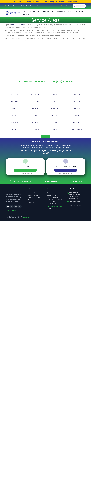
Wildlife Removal (60, 11)
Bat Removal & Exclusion (33, 197)
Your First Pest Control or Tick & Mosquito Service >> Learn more (45, 2)
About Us (49, 192)
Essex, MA (14, 129)
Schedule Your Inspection (65, 166)
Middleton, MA (56, 94)
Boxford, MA (14, 115)
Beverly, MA (14, 108)
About (24, 11)
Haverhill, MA (35, 108)
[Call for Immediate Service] (25, 161)
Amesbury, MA (14, 101)
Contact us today (50, 40)
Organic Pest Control (32, 192)
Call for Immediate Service (25, 166)
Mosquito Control (31, 202)
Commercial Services (32, 204)
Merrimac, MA (35, 129)
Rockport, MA (76, 94)
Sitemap (80, 216)
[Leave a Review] (61, 5)
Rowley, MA (77, 101)
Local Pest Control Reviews (54, 204)
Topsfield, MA (76, 115)
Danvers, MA (14, 122)
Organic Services (34, 11)
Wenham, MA (76, 122)
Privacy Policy (66, 216)
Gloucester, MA (35, 101)
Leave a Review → (11, 210)
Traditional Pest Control (33, 195)
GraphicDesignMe (24, 217)
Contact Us (50, 208)
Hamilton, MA (35, 115)
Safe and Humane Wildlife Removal (55, 200)
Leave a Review (67, 5)
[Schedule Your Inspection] (65, 161)
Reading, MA (56, 129)
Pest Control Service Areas (54, 206)
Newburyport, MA (55, 108)
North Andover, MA (56, 115)
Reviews (70, 11)
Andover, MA (14, 94)
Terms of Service (73, 216)
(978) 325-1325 (25, 170)
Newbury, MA (55, 101)
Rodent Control (30, 200)
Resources (26, 14)
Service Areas (79, 11)
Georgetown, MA (35, 94)
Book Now (65, 170)
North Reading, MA (56, 122)
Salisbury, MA (76, 108)
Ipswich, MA (35, 122)
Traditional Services (47, 11)
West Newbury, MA (77, 129)
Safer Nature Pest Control (17, 24)
